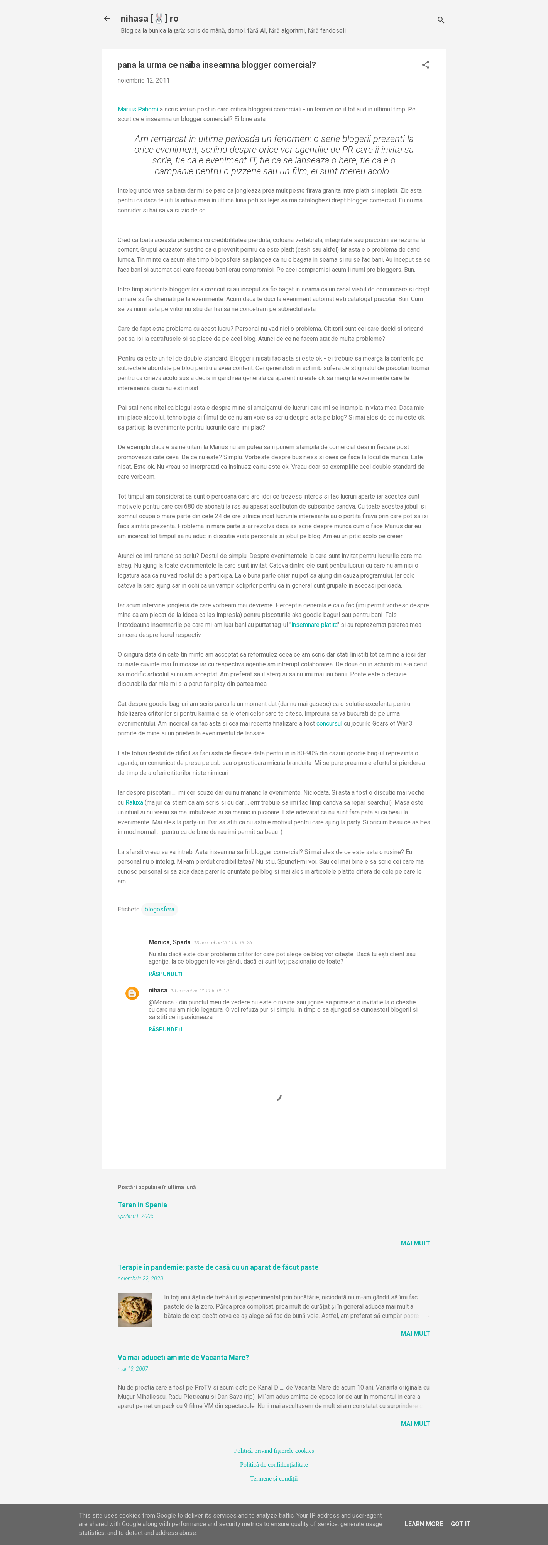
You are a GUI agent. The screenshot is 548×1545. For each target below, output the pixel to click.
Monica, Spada (170, 942)
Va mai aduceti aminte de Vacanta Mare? (183, 1357)
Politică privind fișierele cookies (274, 1450)
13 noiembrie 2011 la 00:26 (223, 942)
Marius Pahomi (138, 109)
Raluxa (134, 802)
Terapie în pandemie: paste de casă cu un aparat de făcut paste (218, 1267)
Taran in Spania (142, 1205)
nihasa (158, 990)
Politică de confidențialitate (274, 1464)
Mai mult (415, 1243)
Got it (461, 1524)
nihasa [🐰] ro (150, 18)
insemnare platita (314, 624)
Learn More (424, 1524)
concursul (329, 723)
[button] (425, 65)
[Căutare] (441, 21)
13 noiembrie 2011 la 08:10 (200, 991)
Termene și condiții (274, 1478)
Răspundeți (166, 974)
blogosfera (159, 909)
